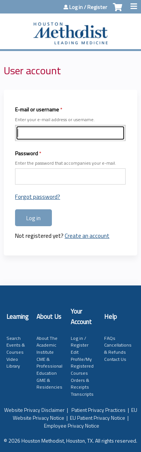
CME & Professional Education (49, 366)
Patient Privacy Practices (98, 410)
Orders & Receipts (80, 384)
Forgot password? (37, 196)
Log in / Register (88, 7)
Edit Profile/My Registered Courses (82, 362)
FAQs (109, 338)
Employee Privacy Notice (71, 425)
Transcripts (82, 394)
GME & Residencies (49, 384)
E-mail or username (37, 109)
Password (26, 153)
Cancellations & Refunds (118, 348)
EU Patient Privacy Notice (97, 418)
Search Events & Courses (15, 345)
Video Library (13, 363)
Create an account (87, 235)
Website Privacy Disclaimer (34, 410)
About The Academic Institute (47, 345)
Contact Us (115, 359)
